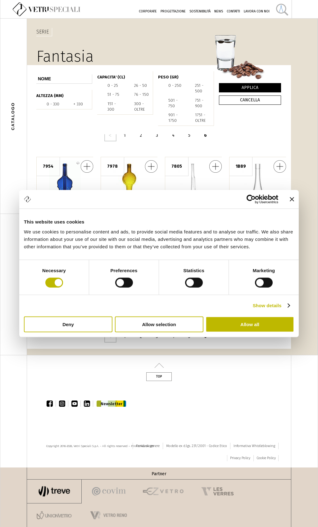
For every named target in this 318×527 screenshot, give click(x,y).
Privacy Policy (240, 458)
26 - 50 (140, 85)
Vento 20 (280, 166)
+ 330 (78, 104)
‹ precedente (110, 135)
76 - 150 (141, 94)
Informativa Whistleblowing (254, 446)
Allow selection (159, 324)
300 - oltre (139, 106)
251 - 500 (199, 88)
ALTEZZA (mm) (50, 95)
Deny (68, 324)
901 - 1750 (173, 118)
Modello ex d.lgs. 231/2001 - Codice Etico (196, 446)
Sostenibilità (200, 11)
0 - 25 (112, 85)
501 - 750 (173, 103)
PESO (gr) (168, 77)
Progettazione (173, 11)
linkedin (88, 404)
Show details (267, 305)
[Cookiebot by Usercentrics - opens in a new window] (251, 199)
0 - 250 (174, 85)
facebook (51, 404)
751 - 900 (199, 103)
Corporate (148, 11)
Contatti (233, 11)
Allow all (249, 324)
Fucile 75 (215, 166)
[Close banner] (292, 199)
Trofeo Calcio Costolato (151, 166)
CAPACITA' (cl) (111, 77)
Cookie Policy (266, 458)
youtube (76, 404)
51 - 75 (113, 94)
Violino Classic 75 (87, 166)
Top (159, 377)
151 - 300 (111, 106)
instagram (63, 404)
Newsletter (111, 403)
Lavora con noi (257, 11)
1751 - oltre (200, 118)
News (218, 11)
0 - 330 (53, 104)
